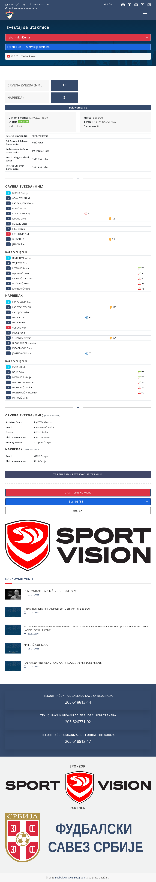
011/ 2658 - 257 (41, 4)
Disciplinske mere (78, 492)
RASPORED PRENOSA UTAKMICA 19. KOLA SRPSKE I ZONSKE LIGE (62, 662)
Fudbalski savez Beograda (70, 877)
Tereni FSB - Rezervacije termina (78, 474)
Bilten (78, 510)
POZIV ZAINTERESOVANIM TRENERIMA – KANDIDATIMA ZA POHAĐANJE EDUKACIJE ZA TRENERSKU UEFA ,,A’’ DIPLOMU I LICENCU (86, 628)
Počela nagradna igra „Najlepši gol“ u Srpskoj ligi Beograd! (57, 608)
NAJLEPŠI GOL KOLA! (36, 644)
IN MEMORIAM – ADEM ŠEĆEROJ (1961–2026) (50, 590)
